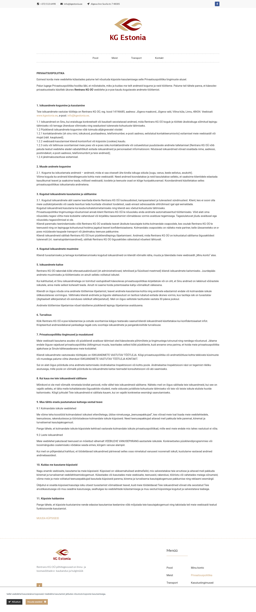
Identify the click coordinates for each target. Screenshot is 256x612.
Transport (136, 58)
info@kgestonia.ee (78, 115)
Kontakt (159, 58)
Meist (115, 58)
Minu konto (197, 567)
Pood (95, 58)
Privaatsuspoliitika (201, 575)
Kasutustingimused (202, 582)
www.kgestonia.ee (47, 115)
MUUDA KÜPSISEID (48, 518)
